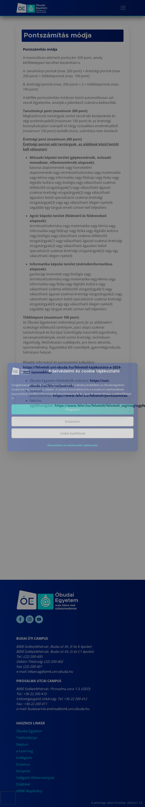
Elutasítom (72, 424)
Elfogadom (72, 412)
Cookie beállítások (72, 436)
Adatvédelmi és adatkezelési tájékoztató (72, 448)
